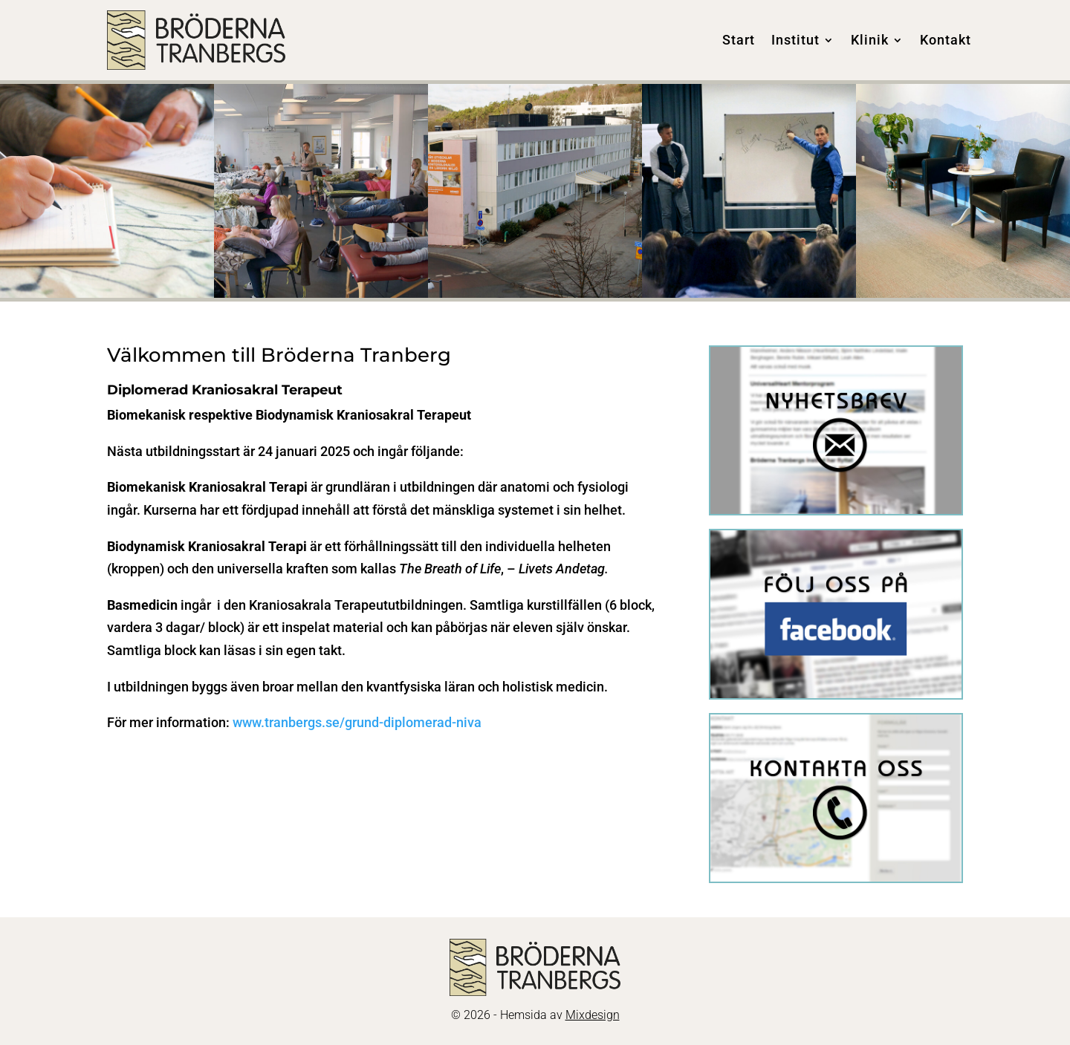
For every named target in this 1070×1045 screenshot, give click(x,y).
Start (738, 40)
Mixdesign (592, 1015)
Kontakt (945, 40)
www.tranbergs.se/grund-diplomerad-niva (358, 722)
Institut (795, 40)
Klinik (870, 40)
